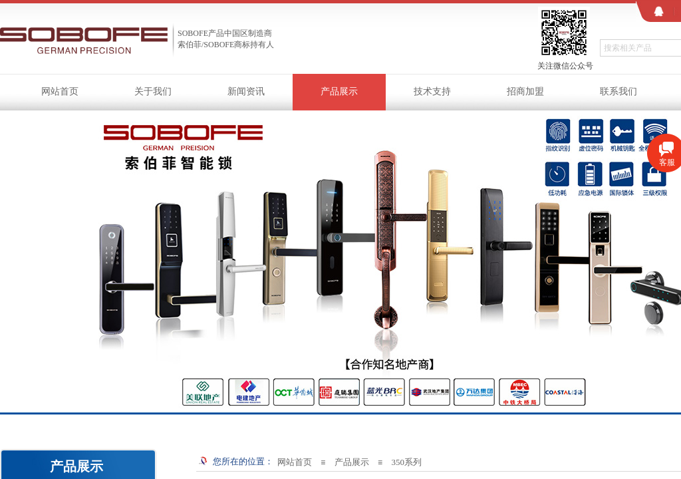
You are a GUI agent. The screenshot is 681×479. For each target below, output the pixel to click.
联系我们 (618, 91)
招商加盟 (525, 91)
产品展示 (339, 91)
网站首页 (59, 91)
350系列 (406, 462)
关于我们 (153, 91)
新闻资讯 (246, 91)
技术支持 (432, 91)
